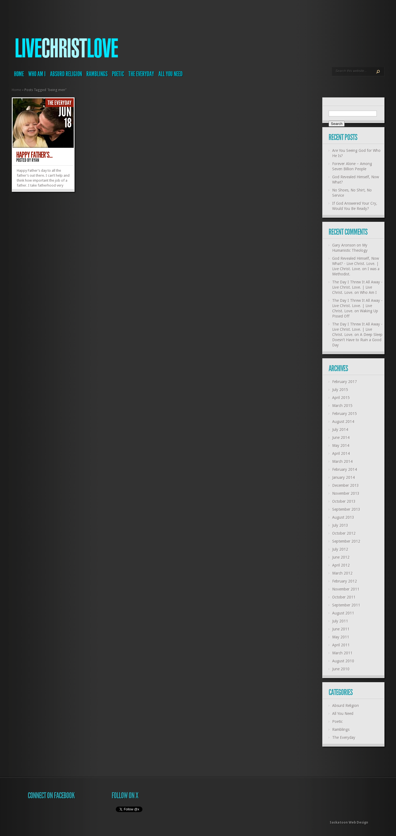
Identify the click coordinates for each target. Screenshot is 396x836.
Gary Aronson (344, 245)
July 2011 (340, 621)
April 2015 (341, 397)
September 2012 (346, 541)
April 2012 (341, 565)
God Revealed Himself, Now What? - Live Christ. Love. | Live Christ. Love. (355, 263)
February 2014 (344, 469)
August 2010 (343, 661)
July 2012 (340, 549)
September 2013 (346, 509)
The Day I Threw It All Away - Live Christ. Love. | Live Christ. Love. (357, 287)
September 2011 (346, 605)
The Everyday (141, 74)
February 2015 (344, 413)
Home (19, 74)
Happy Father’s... (34, 155)
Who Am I (37, 74)
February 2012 (344, 581)
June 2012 (341, 557)
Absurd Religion (66, 74)
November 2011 (345, 589)
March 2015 (342, 405)
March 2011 (342, 653)
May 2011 (340, 637)
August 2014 (343, 421)
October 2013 (344, 501)
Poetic (118, 74)
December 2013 (345, 485)
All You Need (170, 74)
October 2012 (344, 533)
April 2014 (341, 453)
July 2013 (340, 525)
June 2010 (341, 669)
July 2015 (340, 389)
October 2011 (344, 597)
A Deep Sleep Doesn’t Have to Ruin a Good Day (357, 339)
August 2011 (343, 613)
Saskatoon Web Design (349, 822)
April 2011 (341, 645)
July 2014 (340, 429)
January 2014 (343, 477)
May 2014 (340, 445)
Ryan (35, 160)
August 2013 (343, 517)
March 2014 (342, 461)
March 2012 (342, 573)
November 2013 (345, 493)
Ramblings (97, 74)
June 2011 (341, 629)
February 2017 (344, 381)
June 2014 (341, 437)
